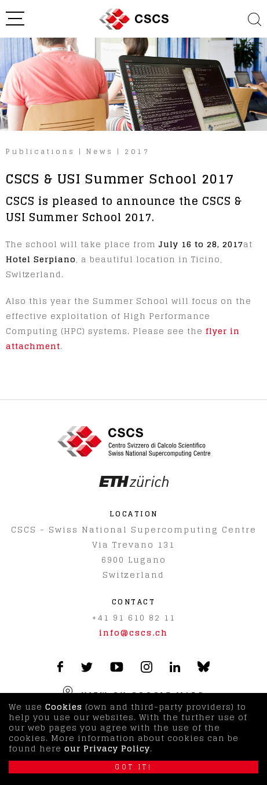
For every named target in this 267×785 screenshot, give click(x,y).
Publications (40, 151)
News (100, 151)
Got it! (133, 767)
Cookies (63, 706)
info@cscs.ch (133, 632)
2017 (137, 151)
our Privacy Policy (107, 748)
